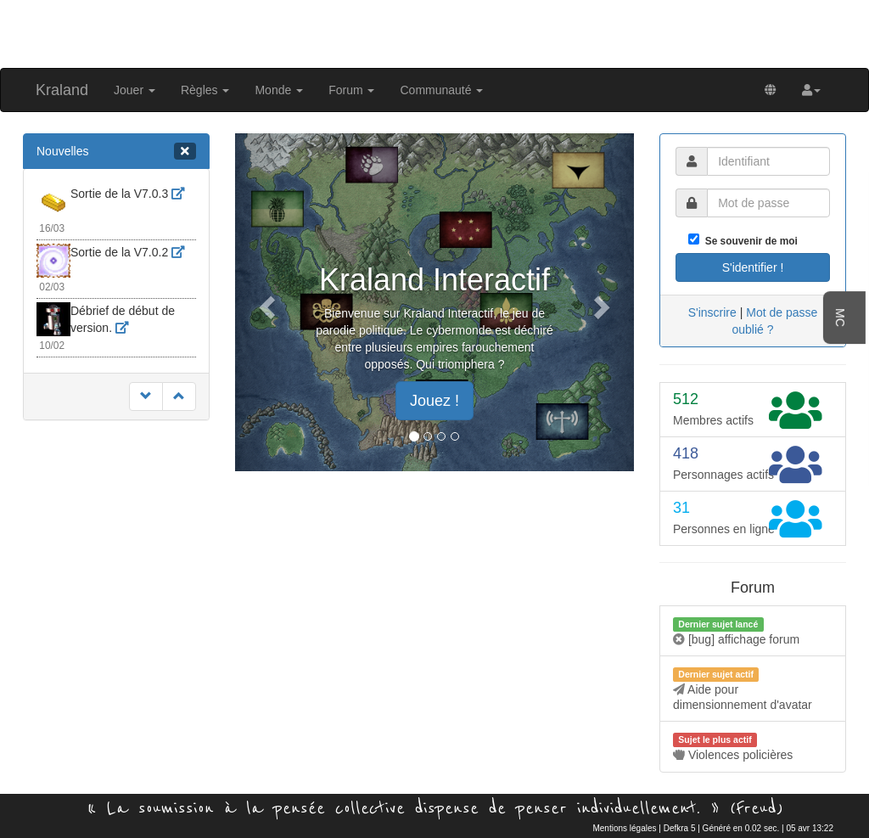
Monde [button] (279, 90)
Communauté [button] (441, 90)
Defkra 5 (680, 828)
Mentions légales (624, 828)
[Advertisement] (434, 32)
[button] (811, 90)
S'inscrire (712, 312)
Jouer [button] (134, 90)
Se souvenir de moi (748, 241)
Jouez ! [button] (434, 400)
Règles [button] (205, 90)
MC (840, 317)
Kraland (62, 90)
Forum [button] (351, 90)
